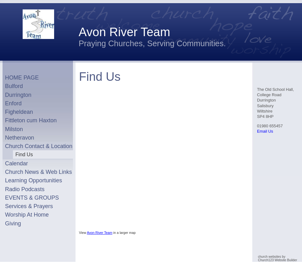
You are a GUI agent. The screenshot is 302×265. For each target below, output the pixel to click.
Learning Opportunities (33, 180)
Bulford (14, 86)
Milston (14, 129)
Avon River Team (99, 233)
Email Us (265, 131)
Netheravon (19, 138)
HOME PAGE (22, 78)
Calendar (16, 163)
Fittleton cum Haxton (31, 120)
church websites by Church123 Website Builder (277, 258)
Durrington (18, 95)
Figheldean (19, 112)
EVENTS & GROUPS (32, 198)
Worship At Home (27, 215)
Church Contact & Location (38, 146)
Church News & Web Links (38, 172)
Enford (13, 103)
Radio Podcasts (24, 189)
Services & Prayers (29, 206)
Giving (13, 223)
